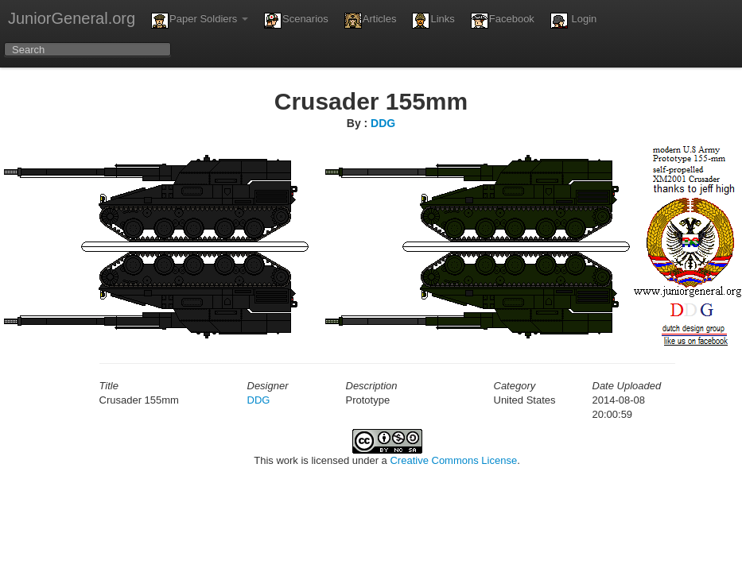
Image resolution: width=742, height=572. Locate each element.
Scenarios (296, 21)
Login (573, 21)
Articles (370, 21)
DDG (383, 123)
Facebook (502, 21)
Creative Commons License (453, 460)
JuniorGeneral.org (71, 18)
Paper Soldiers (199, 21)
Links (433, 21)
